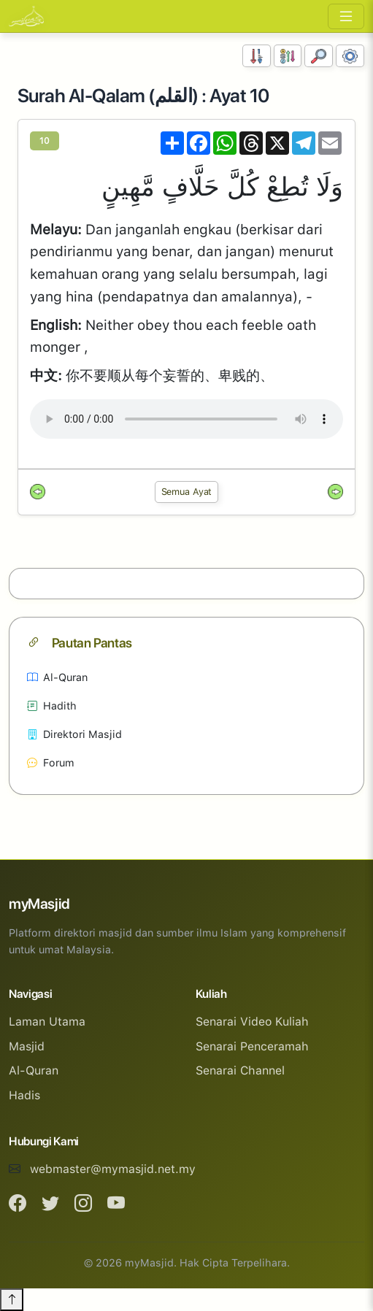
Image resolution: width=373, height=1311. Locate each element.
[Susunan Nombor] (256, 56)
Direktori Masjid (74, 734)
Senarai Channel (240, 1070)
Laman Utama (47, 1022)
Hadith (52, 705)
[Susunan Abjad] (288, 56)
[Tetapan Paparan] (350, 56)
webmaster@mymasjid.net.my (113, 1169)
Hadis (24, 1095)
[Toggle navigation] (346, 16)
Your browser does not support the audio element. (186, 419)
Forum (50, 762)
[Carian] (318, 56)
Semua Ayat (186, 491)
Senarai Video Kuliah (252, 1022)
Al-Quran (57, 677)
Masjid (27, 1046)
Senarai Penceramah (252, 1046)
